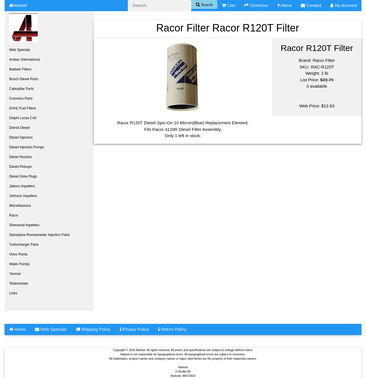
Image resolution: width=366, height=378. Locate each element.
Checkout (256, 5)
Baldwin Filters (20, 69)
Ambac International (24, 60)
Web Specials (19, 50)
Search (206, 4)
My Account (343, 5)
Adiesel (18, 5)
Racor (13, 215)
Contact (311, 5)
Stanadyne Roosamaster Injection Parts (39, 235)
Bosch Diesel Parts (23, 79)
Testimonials (18, 283)
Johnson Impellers (23, 196)
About (284, 5)
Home (17, 329)
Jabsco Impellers (22, 186)
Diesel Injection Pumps (26, 147)
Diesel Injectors (21, 137)
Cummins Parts (21, 99)
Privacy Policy (134, 329)
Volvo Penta (18, 254)
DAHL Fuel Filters (22, 108)
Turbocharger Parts (24, 245)
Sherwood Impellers (24, 225)
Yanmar (15, 274)
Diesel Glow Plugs (23, 176)
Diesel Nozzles (20, 157)
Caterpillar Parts (21, 89)
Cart (228, 5)
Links (13, 293)
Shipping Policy (93, 329)
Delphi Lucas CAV (23, 118)
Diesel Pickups (20, 167)
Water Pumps (19, 264)
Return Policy (172, 329)
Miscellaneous (20, 206)
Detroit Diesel (19, 128)
